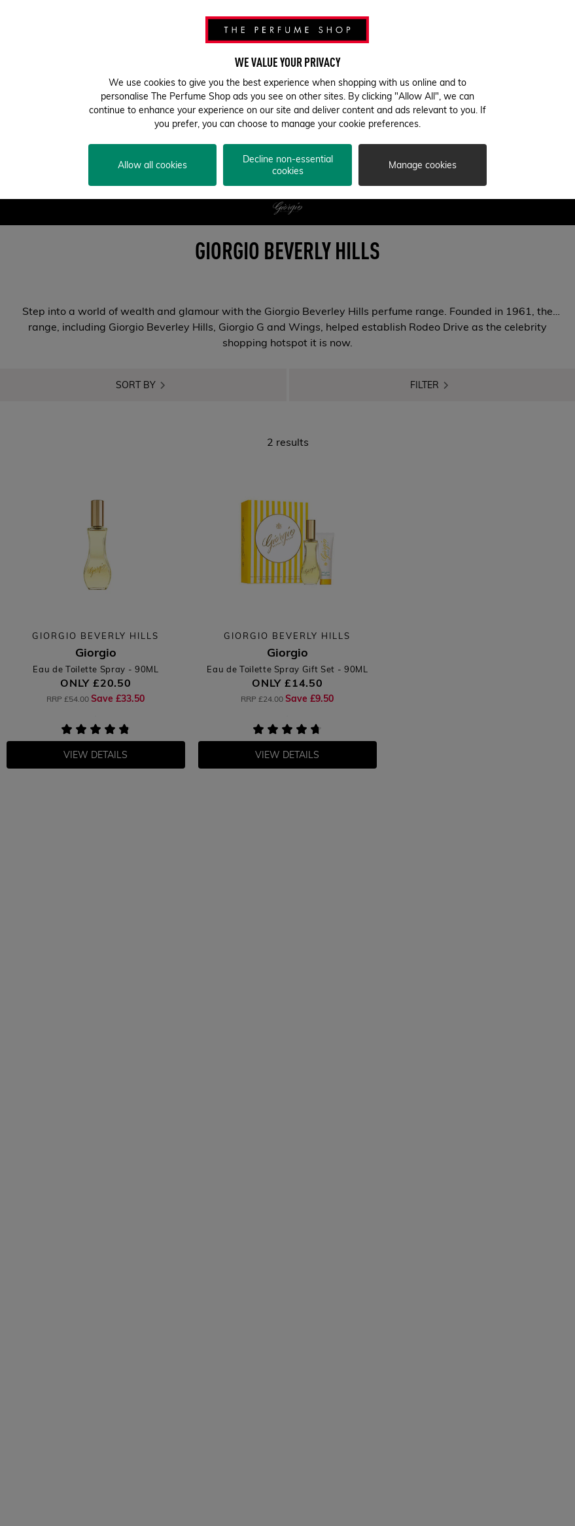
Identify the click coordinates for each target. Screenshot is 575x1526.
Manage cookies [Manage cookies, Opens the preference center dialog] (423, 159)
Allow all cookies (152, 159)
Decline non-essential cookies (288, 159)
